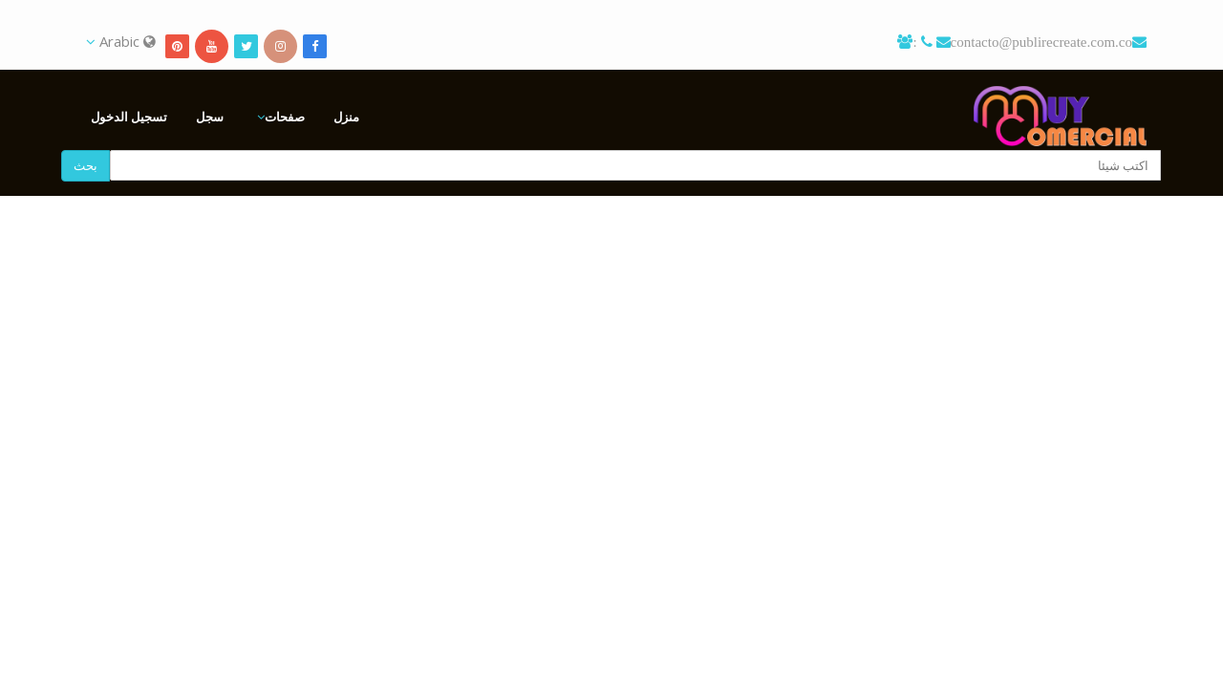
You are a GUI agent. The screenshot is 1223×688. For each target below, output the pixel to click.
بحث (85, 165)
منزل (346, 116)
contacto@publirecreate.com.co (1041, 41)
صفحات (285, 116)
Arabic (121, 41)
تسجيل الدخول (129, 116)
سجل (210, 116)
